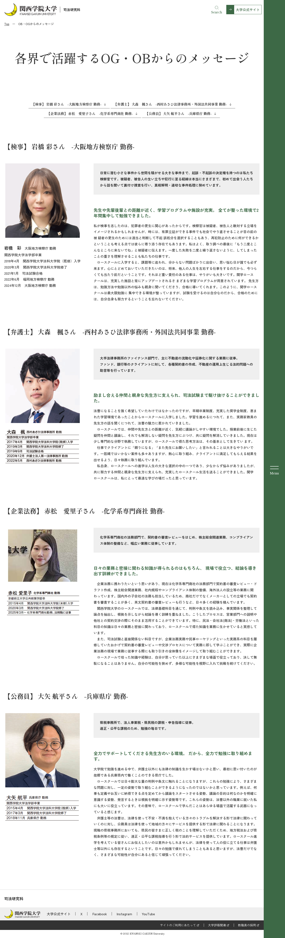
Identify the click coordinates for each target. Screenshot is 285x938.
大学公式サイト (248, 9)
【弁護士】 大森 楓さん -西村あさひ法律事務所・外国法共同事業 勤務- (170, 104)
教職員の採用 (247, 925)
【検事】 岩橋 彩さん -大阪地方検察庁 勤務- (66, 104)
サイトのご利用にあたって (178, 925)
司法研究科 (71, 9)
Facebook (99, 913)
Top (6, 24)
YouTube (148, 913)
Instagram (124, 913)
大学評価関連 (217, 925)
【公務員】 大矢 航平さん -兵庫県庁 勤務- (178, 113)
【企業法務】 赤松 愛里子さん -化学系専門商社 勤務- (90, 113)
